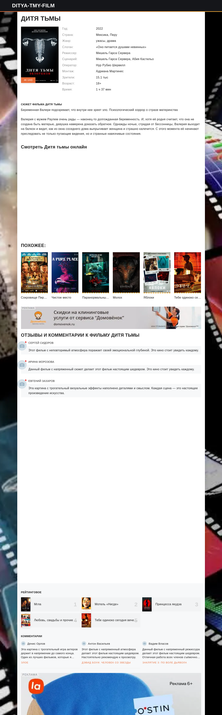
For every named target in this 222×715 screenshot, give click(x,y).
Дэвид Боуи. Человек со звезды (106, 662)
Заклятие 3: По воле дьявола (164, 662)
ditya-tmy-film (33, 5)
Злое (25, 662)
